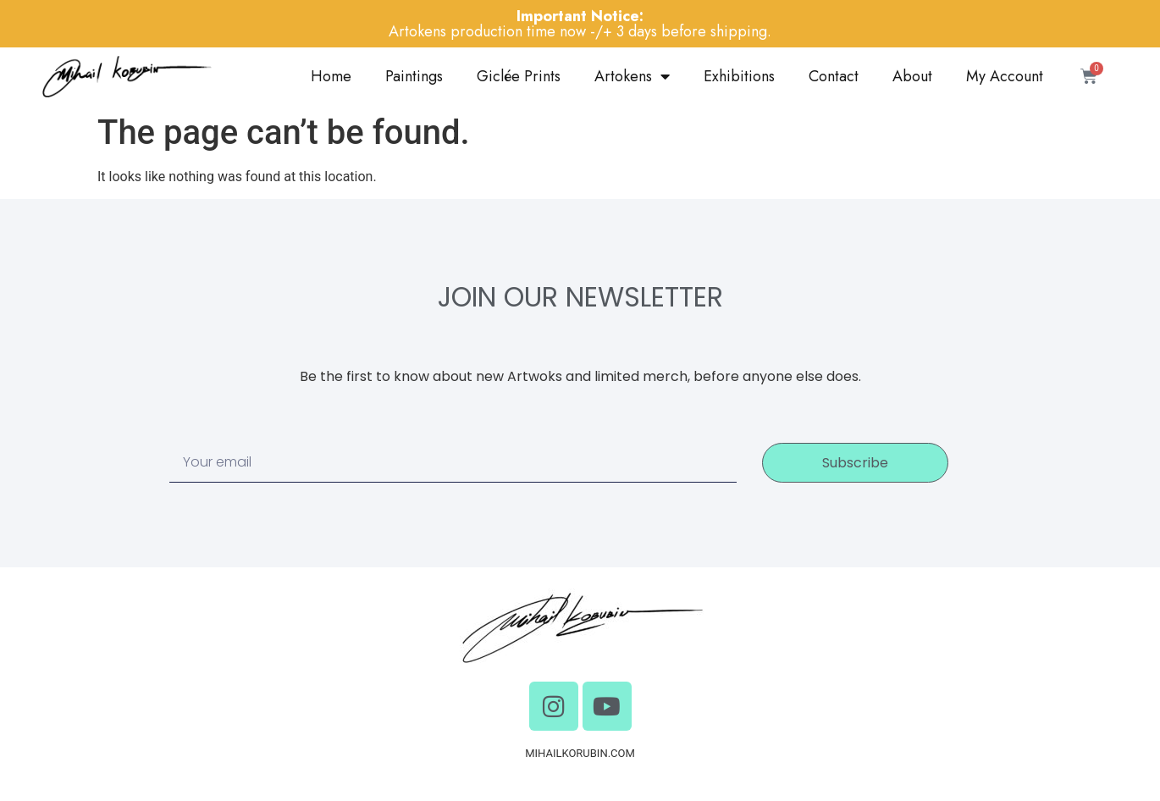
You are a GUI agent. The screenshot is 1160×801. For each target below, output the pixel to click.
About (912, 76)
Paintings (414, 76)
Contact (834, 76)
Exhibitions (739, 76)
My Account (1004, 76)
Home (331, 76)
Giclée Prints (519, 76)
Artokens (632, 76)
